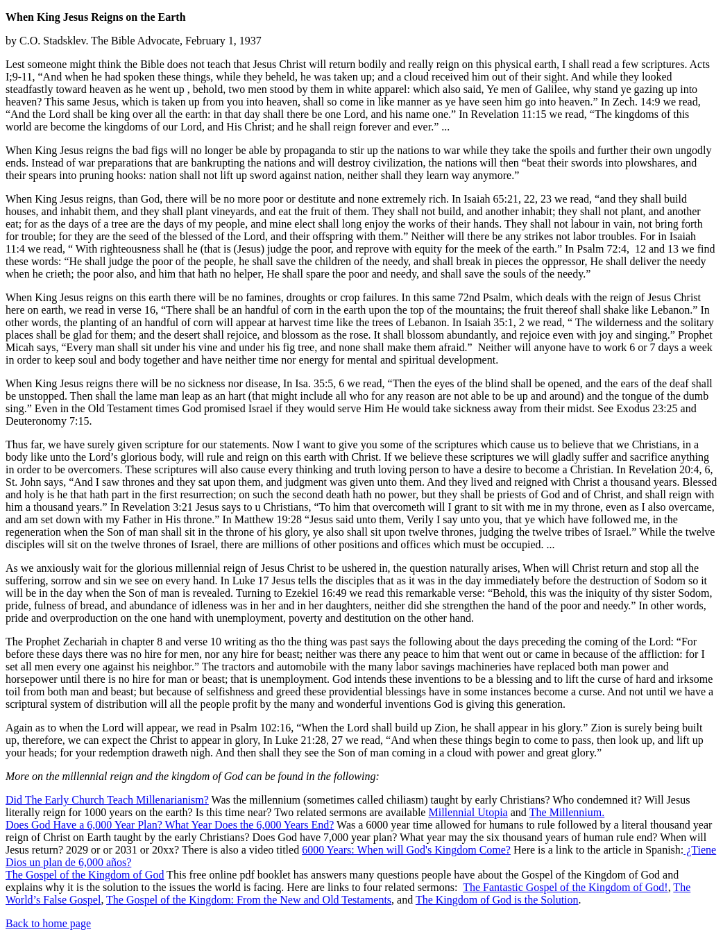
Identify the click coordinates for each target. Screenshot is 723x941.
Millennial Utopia (467, 812)
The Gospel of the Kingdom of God (85, 875)
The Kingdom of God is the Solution (497, 900)
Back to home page (48, 923)
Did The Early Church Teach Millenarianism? (107, 800)
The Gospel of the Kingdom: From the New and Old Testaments (248, 900)
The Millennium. (566, 812)
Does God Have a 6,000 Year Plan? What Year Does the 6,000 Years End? (170, 825)
